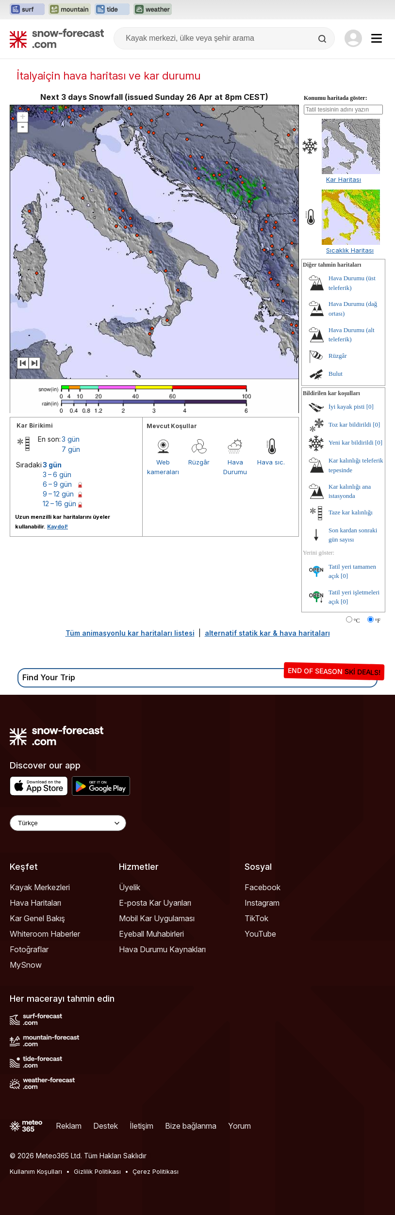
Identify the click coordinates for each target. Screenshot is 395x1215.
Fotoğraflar (29, 949)
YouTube (260, 934)
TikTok (256, 918)
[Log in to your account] (353, 38)
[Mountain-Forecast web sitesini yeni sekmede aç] (70, 9)
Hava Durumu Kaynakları (162, 949)
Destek (105, 1126)
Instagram (262, 903)
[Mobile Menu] (376, 38)
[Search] (323, 39)
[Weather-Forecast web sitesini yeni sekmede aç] (152, 9)
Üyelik (129, 887)
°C (357, 620)
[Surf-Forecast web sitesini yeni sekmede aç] (27, 9)
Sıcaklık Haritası (350, 250)
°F (377, 620)
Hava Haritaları (35, 903)
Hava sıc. (271, 462)
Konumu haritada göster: (335, 98)
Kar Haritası (343, 179)
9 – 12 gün (58, 494)
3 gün (71, 439)
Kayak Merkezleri (40, 887)
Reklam (69, 1126)
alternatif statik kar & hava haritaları (267, 633)
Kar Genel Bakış (37, 918)
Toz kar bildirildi (350, 424)
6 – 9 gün (57, 484)
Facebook (262, 887)
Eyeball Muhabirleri (151, 934)
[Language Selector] (68, 823)
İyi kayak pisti (346, 406)
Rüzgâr (199, 462)
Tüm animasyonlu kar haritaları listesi (130, 633)
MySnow (26, 965)
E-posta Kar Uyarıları (155, 903)
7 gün (71, 449)
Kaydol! (57, 526)
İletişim (141, 1126)
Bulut (336, 373)
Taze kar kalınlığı (351, 512)
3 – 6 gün (57, 474)
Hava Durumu (235, 467)
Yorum (239, 1126)
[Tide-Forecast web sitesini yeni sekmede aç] (112, 9)
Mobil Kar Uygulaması (157, 918)
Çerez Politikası (155, 1171)
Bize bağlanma (190, 1126)
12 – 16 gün (59, 503)
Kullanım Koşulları (36, 1171)
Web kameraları (163, 467)
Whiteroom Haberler (45, 934)
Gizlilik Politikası (97, 1171)
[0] (370, 406)
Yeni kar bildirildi (351, 442)
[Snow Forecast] (57, 38)
